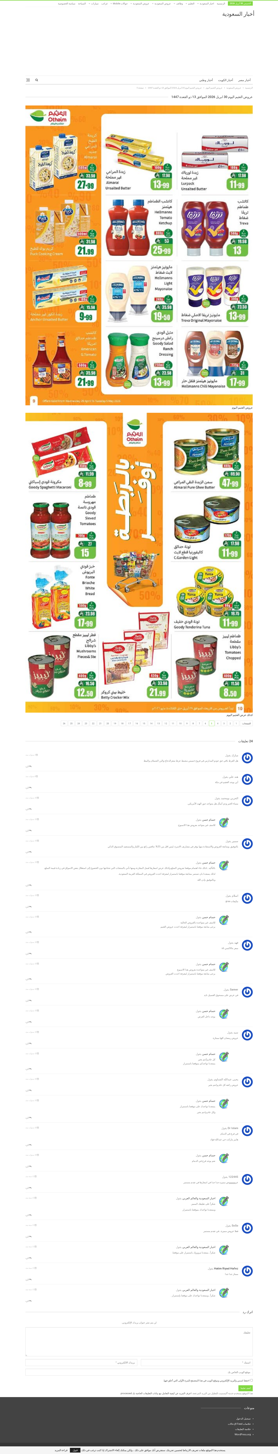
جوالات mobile (120, 3)
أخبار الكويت (225, 80)
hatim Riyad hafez (226, 1268)
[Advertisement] (139, 44)
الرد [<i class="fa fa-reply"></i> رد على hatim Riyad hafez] (28, 1279)
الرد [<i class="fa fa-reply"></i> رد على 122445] (28, 1188)
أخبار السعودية (238, 14)
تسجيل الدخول (243, 1418)
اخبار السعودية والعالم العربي (198, 1198)
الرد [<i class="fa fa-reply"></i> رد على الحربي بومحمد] (28, 809)
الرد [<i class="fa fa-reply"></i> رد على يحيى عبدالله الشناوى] (28, 1090)
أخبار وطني (206, 80)
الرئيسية (221, 3)
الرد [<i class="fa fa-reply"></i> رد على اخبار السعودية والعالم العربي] (28, 1215)
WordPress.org (243, 1434)
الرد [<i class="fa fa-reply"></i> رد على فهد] (28, 953)
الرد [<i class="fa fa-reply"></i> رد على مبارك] (28, 766)
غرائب (104, 3)
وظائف (179, 3)
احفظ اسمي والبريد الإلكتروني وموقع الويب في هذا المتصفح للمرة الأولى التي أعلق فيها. (206, 1380)
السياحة (82, 3)
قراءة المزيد (61, 1450)
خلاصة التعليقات (243, 1429)
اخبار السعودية (207, 3)
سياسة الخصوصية (66, 3)
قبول (75, 1450)
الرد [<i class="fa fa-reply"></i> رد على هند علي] (28, 787)
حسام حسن (208, 819)
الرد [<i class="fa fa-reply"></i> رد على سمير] (28, 852)
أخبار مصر (244, 80)
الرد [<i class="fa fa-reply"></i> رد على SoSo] (28, 1236)
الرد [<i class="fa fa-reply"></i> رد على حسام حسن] (28, 830)
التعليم (191, 3)
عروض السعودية (163, 3)
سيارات (95, 3)
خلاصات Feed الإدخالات (239, 1423)
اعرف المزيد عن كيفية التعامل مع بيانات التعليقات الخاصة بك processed (156, 1393)
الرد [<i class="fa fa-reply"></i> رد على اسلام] (28, 906)
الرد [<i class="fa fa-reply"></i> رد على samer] (28, 1000)
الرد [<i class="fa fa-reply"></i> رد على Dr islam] (28, 1145)
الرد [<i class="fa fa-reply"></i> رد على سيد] (28, 1043)
